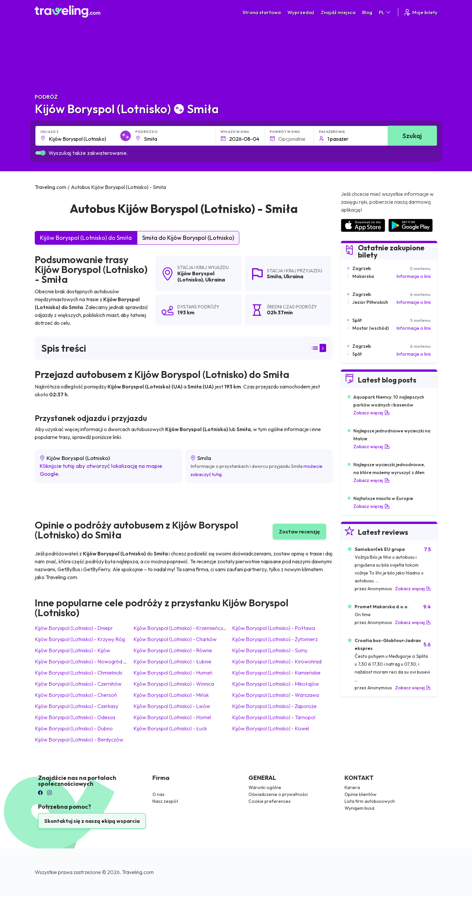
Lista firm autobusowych (369, 801)
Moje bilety (420, 12)
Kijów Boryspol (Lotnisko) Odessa (75, 717)
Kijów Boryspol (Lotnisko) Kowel (270, 728)
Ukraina (215, 279)
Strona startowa (262, 12)
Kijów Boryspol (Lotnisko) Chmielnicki (78, 672)
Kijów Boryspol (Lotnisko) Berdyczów (79, 739)
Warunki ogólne (264, 787)
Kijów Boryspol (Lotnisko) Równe (172, 650)
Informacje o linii (414, 276)
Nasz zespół (165, 801)
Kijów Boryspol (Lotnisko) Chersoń (76, 695)
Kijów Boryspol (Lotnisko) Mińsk (171, 695)
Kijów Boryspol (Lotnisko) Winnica (173, 683)
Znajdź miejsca (338, 12)
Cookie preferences (269, 801)
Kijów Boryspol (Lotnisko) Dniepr (74, 628)
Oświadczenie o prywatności (278, 794)
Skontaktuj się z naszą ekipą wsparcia (92, 821)
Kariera (352, 787)
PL (385, 12)
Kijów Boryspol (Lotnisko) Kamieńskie (276, 672)
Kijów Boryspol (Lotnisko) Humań (172, 672)
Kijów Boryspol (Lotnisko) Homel (172, 717)
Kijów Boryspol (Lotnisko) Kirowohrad (277, 661)
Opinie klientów (360, 794)
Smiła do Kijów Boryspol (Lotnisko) (188, 237)
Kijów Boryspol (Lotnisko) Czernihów (78, 683)
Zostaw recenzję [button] (299, 531)
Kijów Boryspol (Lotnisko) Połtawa (273, 628)
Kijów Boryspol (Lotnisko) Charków (175, 639)
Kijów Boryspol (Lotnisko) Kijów (72, 650)
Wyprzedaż (300, 12)
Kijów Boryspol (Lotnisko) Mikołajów (275, 683)
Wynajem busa (359, 808)
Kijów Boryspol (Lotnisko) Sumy (269, 650)
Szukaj (412, 136)
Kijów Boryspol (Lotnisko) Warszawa (275, 695)
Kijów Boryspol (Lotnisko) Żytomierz (275, 639)
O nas (158, 794)
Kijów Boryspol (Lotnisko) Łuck (170, 728)
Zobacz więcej (371, 413)
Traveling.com (138, 872)
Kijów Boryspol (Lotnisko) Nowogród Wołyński (90, 661)
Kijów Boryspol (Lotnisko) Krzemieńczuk (180, 628)
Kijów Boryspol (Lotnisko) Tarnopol (273, 717)
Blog (367, 12)
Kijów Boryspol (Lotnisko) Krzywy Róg (80, 639)
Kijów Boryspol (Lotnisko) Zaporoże (274, 706)
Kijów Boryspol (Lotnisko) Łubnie (172, 661)
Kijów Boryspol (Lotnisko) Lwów (171, 706)
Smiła (274, 276)
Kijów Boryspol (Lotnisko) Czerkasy (76, 706)
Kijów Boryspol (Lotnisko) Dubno (74, 728)
